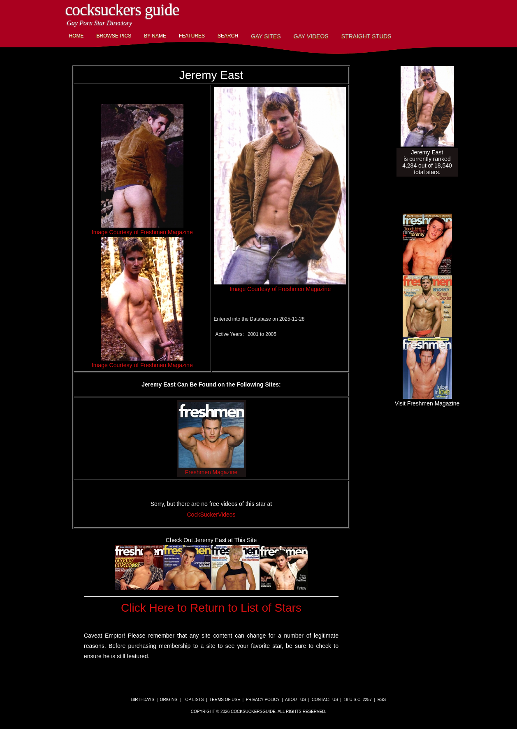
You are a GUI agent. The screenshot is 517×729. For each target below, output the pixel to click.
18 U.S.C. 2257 (358, 699)
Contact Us (325, 699)
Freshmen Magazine (211, 468)
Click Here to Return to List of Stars (211, 607)
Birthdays (142, 699)
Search (228, 36)
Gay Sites (266, 36)
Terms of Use (224, 699)
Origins (168, 699)
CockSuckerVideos (211, 514)
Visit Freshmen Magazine (427, 400)
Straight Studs (366, 36)
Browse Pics (114, 36)
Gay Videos (311, 36)
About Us (295, 699)
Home (76, 36)
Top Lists (193, 699)
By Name (155, 36)
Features (192, 36)
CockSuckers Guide (122, 9)
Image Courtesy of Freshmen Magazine (142, 232)
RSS (382, 699)
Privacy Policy (263, 699)
